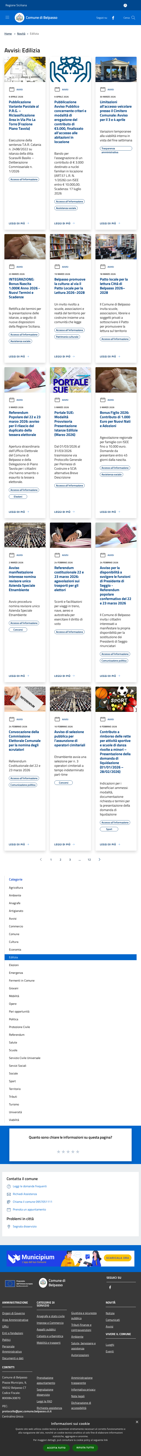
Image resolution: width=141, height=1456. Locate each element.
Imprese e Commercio (50, 1323)
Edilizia (13, 957)
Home (8, 33)
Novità (21, 33)
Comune (14, 934)
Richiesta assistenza (49, 1408)
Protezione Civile (19, 1027)
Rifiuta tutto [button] (85, 1447)
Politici (6, 1339)
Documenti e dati (13, 1358)
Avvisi (16, 89)
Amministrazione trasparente (82, 1380)
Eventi (110, 1351)
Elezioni (14, 965)
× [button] (136, 1422)
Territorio (15, 1089)
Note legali (78, 1396)
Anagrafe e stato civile (51, 1316)
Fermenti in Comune (22, 980)
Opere (13, 1003)
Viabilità (14, 1120)
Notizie (110, 1313)
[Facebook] (111, 17)
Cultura (13, 942)
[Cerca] (133, 17)
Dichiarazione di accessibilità (81, 1405)
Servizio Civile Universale (24, 1058)
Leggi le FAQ (44, 1401)
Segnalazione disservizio (45, 1392)
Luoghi (110, 1344)
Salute (13, 1042)
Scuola (13, 1050)
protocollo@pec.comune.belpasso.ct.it (27, 1411)
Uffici (5, 1326)
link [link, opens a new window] (106, 1440)
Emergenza (16, 972)
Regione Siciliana (16, 5)
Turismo (14, 1104)
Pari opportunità (19, 1011)
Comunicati (113, 1320)
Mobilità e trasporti (49, 1342)
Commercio (16, 926)
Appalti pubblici (46, 1329)
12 (89, 859)
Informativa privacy (83, 1389)
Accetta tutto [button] (56, 1447)
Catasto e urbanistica (50, 1336)
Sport (12, 1081)
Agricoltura (16, 887)
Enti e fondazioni (12, 1333)
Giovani (13, 988)
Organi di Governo (13, 1313)
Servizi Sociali (17, 1065)
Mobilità (14, 996)
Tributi (13, 1096)
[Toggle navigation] (7, 17)
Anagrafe (14, 903)
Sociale (13, 1073)
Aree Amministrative (15, 1320)
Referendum (16, 1034)
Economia (15, 949)
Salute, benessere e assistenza (83, 1346)
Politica (13, 1019)
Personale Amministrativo (12, 1349)
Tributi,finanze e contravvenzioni (81, 1327)
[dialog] (70, 1437)
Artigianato (16, 911)
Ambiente (15, 895)
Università (15, 1112)
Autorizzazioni (80, 1355)
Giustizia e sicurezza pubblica (84, 1315)
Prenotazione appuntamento (46, 1380)
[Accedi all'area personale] (125, 5)
